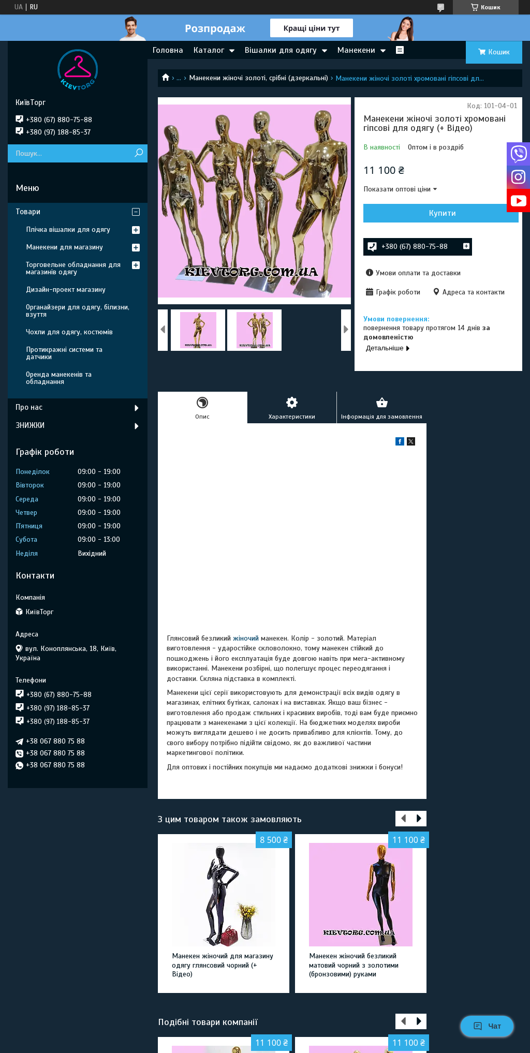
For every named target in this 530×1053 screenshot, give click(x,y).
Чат (487, 1026)
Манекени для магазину (64, 247)
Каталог (209, 50)
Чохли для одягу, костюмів (69, 332)
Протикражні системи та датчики (64, 353)
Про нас (29, 407)
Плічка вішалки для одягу (68, 229)
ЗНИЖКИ (30, 425)
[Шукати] (138, 153)
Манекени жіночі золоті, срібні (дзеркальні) (258, 77)
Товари (28, 211)
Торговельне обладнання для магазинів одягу (73, 268)
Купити (442, 213)
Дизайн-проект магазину (66, 289)
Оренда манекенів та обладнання (59, 378)
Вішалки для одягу (281, 50)
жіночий (246, 638)
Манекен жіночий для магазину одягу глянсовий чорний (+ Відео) (222, 965)
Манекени (356, 50)
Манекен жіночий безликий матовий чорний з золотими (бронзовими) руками (354, 965)
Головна (168, 50)
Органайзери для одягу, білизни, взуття (77, 311)
